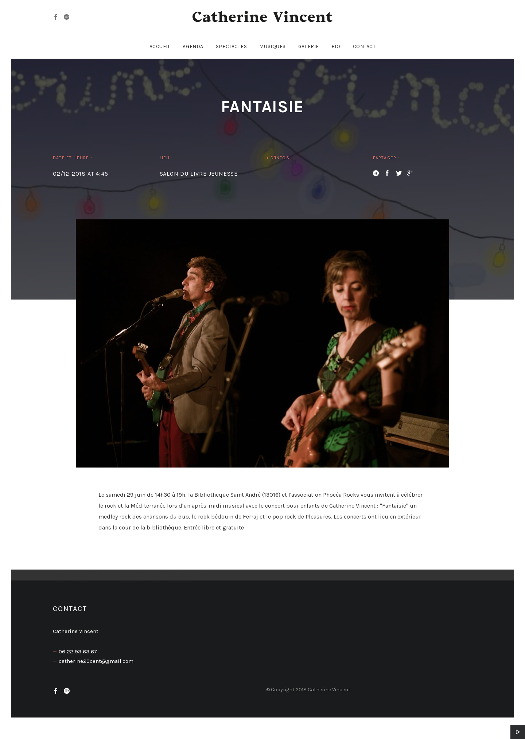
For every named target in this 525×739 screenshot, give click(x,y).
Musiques (272, 46)
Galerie (308, 46)
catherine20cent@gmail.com (96, 661)
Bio (336, 46)
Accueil (160, 46)
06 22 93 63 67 (78, 651)
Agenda (193, 46)
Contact (364, 46)
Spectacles (231, 46)
